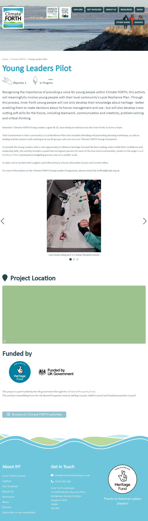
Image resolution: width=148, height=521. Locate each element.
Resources (126, 10)
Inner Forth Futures (14, 476)
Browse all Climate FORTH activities (34, 414)
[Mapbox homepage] (9, 341)
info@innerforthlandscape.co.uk (72, 475)
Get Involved (94, 10)
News (140, 10)
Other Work (123, 22)
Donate (139, 22)
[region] (74, 315)
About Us (111, 10)
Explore (78, 10)
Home (5, 59)
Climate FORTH (18, 59)
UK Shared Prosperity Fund (81, 391)
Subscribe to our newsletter (19, 512)
